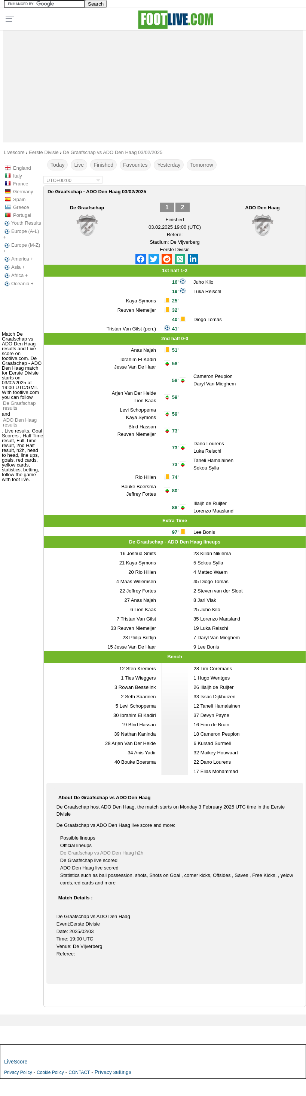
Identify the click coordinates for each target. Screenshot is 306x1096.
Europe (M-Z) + (21, 248)
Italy (17, 176)
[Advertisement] (153, 84)
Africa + (15, 275)
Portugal (22, 215)
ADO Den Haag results (20, 422)
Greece (21, 207)
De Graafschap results (19, 405)
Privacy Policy (18, 1072)
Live (79, 165)
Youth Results (22, 223)
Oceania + (18, 284)
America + (18, 259)
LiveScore (15, 1062)
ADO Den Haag (262, 207)
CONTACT (79, 1072)
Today (57, 165)
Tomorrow (201, 165)
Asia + (14, 267)
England (22, 168)
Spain (19, 199)
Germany (23, 191)
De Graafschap (87, 207)
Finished (103, 165)
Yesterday (168, 165)
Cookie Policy (50, 1072)
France (20, 184)
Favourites (135, 165)
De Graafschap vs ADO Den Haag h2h (102, 853)
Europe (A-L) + (21, 234)
